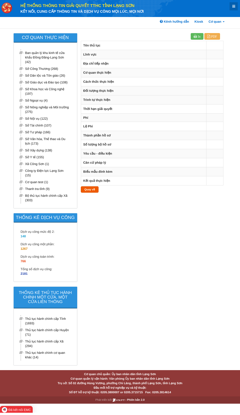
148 (23, 236)
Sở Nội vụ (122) (36, 118)
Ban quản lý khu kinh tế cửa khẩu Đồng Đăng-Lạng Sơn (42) (45, 57)
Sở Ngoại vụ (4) (36, 100)
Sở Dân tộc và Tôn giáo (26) (45, 75)
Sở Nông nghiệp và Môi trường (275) (47, 109)
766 (23, 261)
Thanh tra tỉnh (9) (37, 189)
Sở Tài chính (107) (38, 125)
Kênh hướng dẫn (174, 21)
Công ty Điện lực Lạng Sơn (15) (44, 173)
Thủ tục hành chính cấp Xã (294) (44, 344)
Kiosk (199, 21)
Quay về (89, 189)
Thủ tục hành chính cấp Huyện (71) (47, 332)
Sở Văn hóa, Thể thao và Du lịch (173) (45, 141)
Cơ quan (217, 21)
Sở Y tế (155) (34, 157)
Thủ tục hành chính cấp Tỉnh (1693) (45, 321)
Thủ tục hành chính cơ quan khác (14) (45, 355)
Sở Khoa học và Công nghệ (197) (44, 91)
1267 (24, 248)
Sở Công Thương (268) (41, 68)
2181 (24, 273)
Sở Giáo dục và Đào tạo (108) (46, 82)
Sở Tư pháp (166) (37, 132)
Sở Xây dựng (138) (38, 150)
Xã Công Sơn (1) (37, 164)
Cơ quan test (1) (36, 182)
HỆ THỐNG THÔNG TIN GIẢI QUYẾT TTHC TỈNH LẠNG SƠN (77, 5)
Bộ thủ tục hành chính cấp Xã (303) (46, 198)
